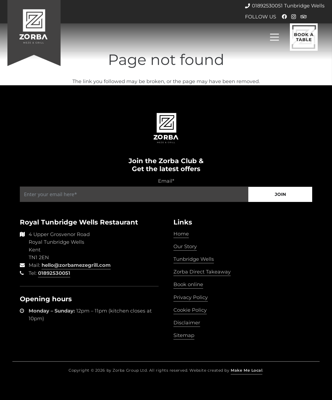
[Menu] (274, 37)
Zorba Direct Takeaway (202, 272)
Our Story (185, 246)
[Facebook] (284, 16)
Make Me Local (246, 370)
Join (280, 194)
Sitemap (183, 335)
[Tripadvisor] (303, 16)
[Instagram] (293, 17)
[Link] (34, 33)
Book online (188, 284)
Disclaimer (186, 323)
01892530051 (54, 273)
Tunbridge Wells (193, 259)
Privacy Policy (190, 297)
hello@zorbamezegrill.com (76, 265)
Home (181, 234)
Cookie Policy (190, 310)
